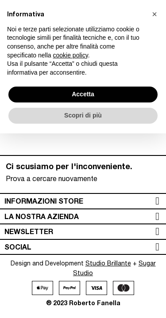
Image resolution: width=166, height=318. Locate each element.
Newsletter (28, 231)
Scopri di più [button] (83, 115)
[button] (154, 14)
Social (17, 246)
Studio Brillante (108, 263)
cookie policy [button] (70, 55)
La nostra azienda (41, 216)
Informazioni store (43, 201)
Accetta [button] (83, 94)
